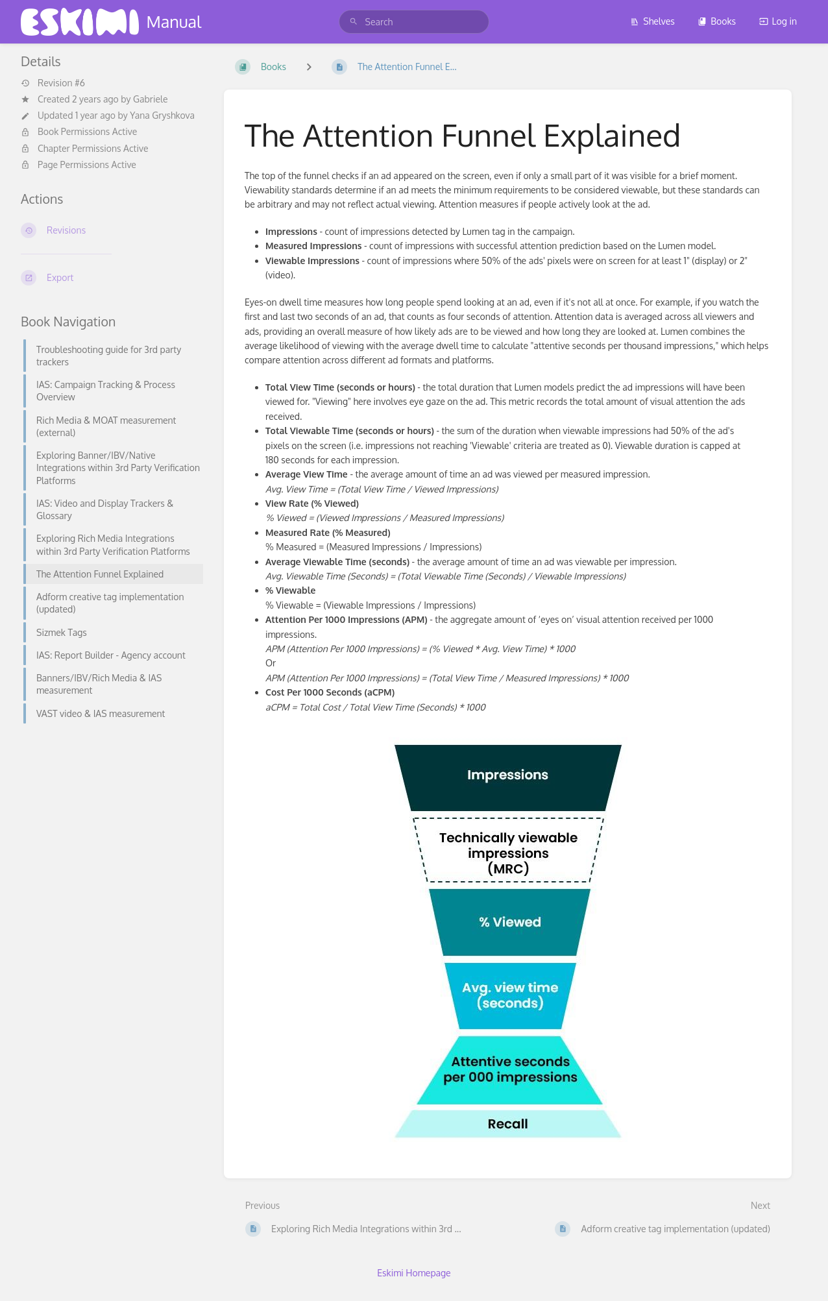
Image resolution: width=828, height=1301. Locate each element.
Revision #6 (53, 83)
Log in (778, 21)
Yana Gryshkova (162, 115)
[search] (414, 22)
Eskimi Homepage (413, 1272)
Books (717, 21)
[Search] (353, 21)
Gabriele (150, 98)
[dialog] (803, 1275)
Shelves (652, 21)
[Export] (111, 277)
